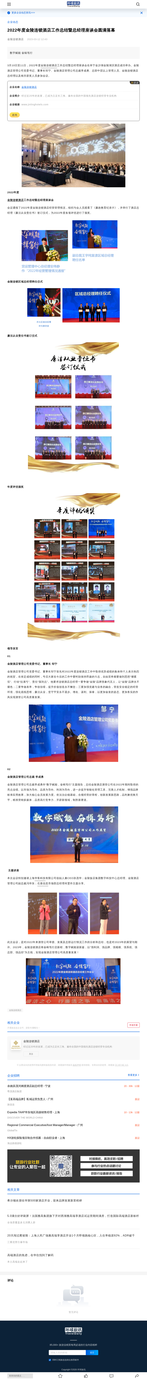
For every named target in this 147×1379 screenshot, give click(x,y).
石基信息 (42, 883)
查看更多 (134, 1075)
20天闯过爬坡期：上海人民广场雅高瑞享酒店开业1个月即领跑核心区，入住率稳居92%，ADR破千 (71, 1235)
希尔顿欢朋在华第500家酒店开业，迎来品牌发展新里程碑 (44, 1200)
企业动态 (12, 21)
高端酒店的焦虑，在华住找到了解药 (30, 1255)
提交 (92, 1352)
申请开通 (133, 1025)
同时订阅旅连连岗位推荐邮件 (64, 1360)
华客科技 (40, 878)
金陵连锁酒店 (49, 65)
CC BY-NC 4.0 (121, 1065)
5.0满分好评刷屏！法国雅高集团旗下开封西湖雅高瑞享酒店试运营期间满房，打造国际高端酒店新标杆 (73, 1215)
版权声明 (77, 1065)
